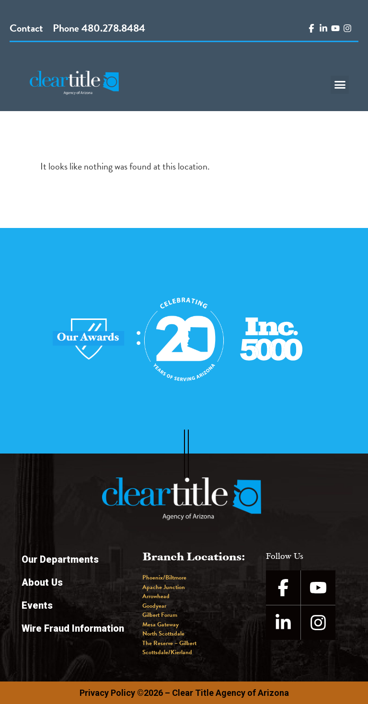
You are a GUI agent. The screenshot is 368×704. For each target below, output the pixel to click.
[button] (340, 85)
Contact (26, 28)
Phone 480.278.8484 (99, 28)
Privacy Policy (107, 693)
